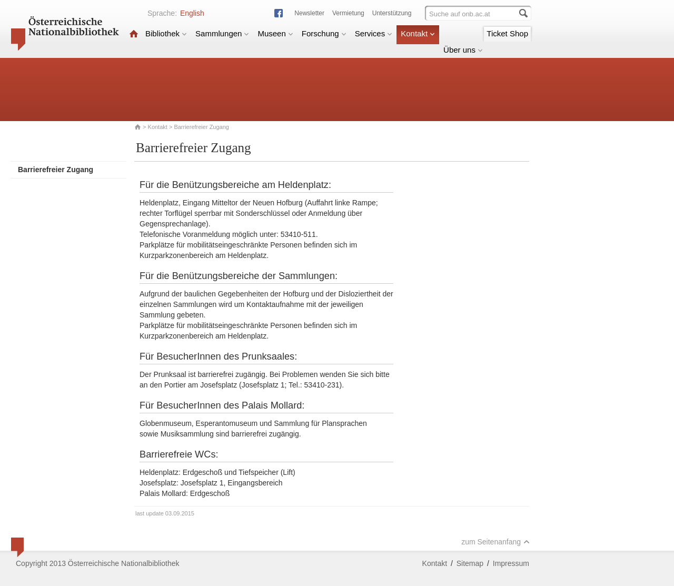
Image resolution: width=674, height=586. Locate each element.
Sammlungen (222, 33)
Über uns (463, 49)
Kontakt (418, 33)
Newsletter (309, 13)
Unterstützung (392, 13)
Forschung (324, 33)
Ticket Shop (507, 33)
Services (374, 33)
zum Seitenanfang (495, 542)
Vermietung (348, 13)
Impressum (511, 563)
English (192, 13)
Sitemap (470, 563)
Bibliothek (166, 33)
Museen (275, 33)
